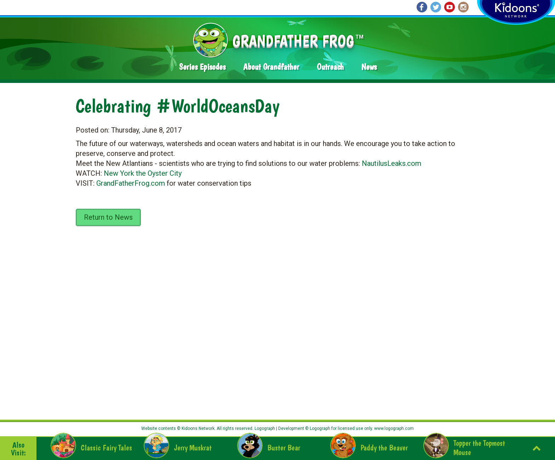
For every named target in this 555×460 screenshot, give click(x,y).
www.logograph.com (393, 428)
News (369, 67)
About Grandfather (271, 67)
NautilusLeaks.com (391, 163)
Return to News (108, 217)
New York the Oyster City (143, 173)
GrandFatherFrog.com (130, 183)
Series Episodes (202, 67)
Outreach (330, 67)
